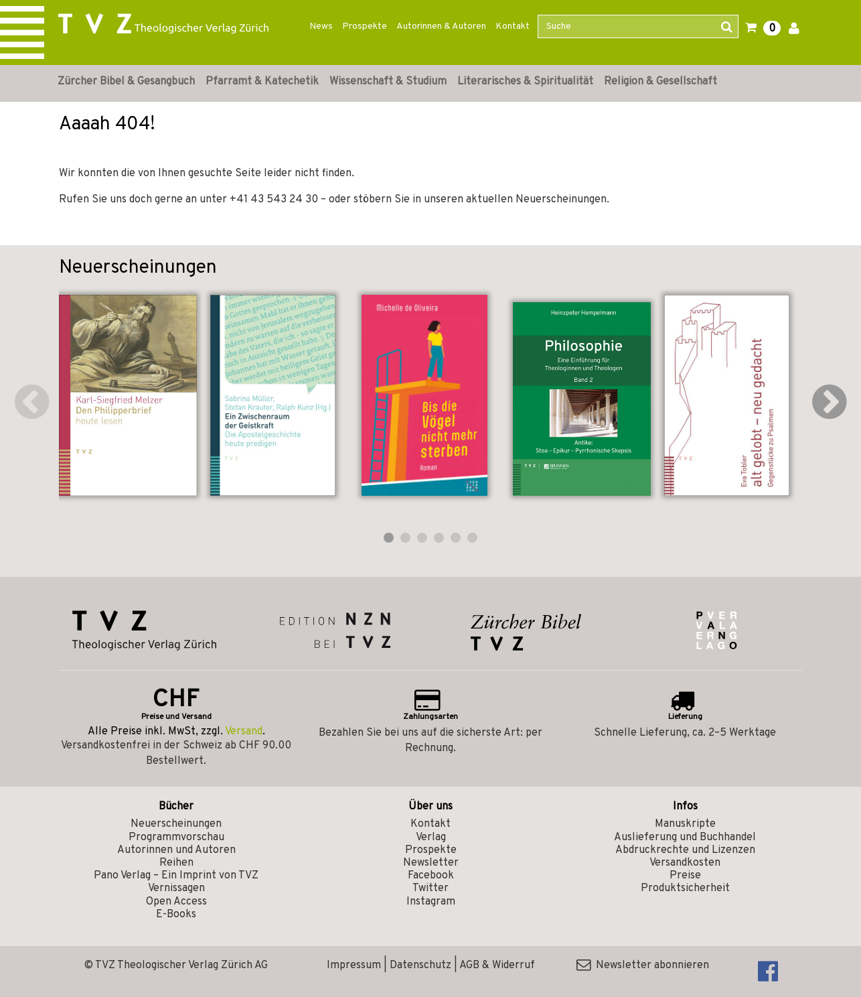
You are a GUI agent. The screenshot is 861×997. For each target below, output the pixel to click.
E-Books (176, 914)
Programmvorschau (176, 837)
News (321, 26)
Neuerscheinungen (176, 824)
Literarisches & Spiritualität (525, 81)
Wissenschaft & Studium (388, 81)
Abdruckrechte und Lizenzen (685, 850)
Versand (243, 731)
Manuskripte (685, 824)
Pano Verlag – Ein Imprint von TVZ (176, 875)
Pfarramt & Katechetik (262, 81)
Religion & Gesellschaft (660, 81)
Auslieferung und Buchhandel (685, 837)
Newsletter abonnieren (642, 965)
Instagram (430, 902)
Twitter (430, 888)
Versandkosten (684, 863)
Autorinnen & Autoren (441, 26)
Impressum (354, 965)
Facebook (431, 875)
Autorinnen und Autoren (176, 850)
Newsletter (431, 863)
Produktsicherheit (685, 888)
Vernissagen (176, 888)
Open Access (176, 902)
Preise (685, 875)
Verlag (431, 837)
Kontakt (512, 26)
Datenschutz (420, 965)
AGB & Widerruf (497, 965)
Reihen (176, 863)
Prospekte (364, 26)
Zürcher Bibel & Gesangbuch (126, 81)
